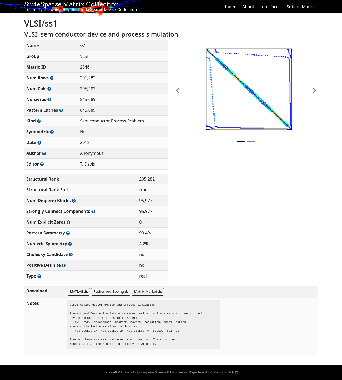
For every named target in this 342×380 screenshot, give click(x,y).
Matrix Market (147, 291)
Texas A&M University (120, 372)
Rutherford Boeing (110, 291)
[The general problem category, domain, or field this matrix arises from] (39, 121)
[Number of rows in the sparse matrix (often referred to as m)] (51, 77)
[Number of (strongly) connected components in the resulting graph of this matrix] (93, 211)
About (248, 6)
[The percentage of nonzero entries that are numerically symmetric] (70, 243)
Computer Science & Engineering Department (173, 372)
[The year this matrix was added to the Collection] (39, 142)
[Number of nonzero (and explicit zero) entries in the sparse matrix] (61, 110)
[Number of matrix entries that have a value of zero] (68, 222)
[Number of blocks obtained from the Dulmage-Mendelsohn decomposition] (74, 200)
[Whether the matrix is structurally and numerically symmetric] (52, 131)
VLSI (84, 56)
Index (230, 6)
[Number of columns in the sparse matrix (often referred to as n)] (49, 88)
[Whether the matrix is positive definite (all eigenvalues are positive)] (64, 265)
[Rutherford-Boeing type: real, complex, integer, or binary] (39, 276)
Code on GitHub (224, 372)
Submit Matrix (301, 6)
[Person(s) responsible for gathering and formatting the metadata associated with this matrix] (42, 164)
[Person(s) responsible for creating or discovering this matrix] (44, 153)
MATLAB (79, 291)
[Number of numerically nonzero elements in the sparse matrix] (49, 99)
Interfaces (270, 6)
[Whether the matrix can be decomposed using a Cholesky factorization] (71, 254)
